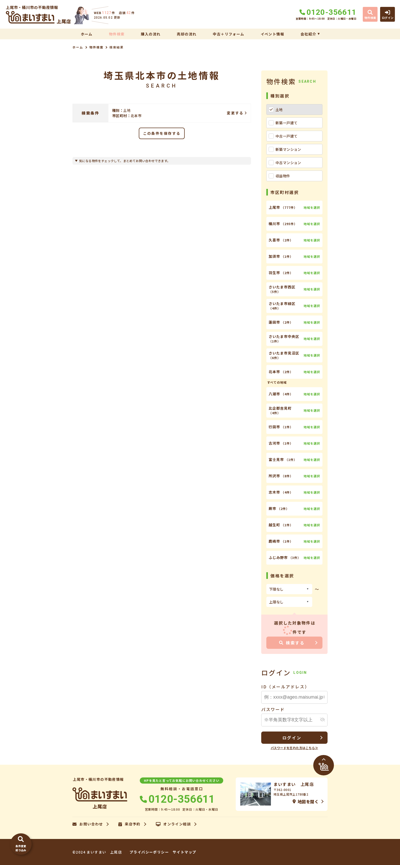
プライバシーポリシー (149, 852)
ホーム (87, 33)
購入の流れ (150, 33)
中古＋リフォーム (228, 33)
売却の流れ (186, 33)
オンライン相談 (173, 824)
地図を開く (306, 801)
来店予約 (129, 824)
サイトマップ (184, 852)
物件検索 (117, 33)
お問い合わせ (87, 824)
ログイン (291, 738)
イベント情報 (272, 33)
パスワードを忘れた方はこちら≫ (294, 748)
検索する (292, 643)
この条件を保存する (161, 133)
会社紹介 (308, 33)
